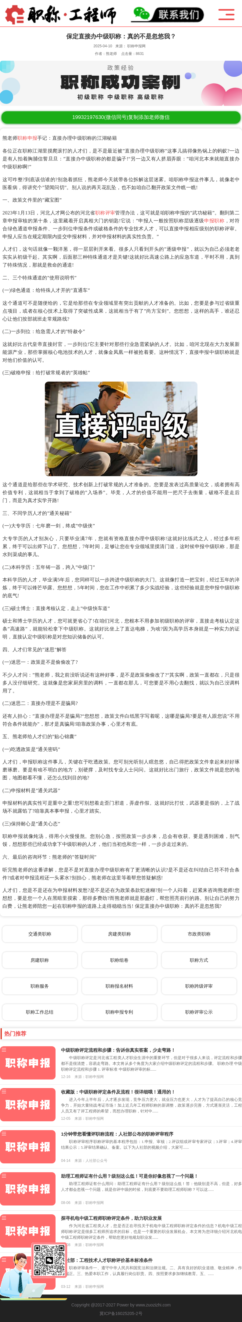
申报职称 (214, 220)
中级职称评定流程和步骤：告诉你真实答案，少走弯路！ (118, 1050)
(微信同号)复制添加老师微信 (121, 117)
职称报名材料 (119, 986)
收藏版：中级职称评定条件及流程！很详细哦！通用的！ (118, 1091)
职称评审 (105, 212)
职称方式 (199, 960)
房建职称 (40, 960)
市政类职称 (199, 933)
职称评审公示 (199, 1012)
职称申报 (27, 138)
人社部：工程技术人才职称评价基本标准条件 (107, 1260)
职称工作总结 (39, 1012)
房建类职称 (119, 933)
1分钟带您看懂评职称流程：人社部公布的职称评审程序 (117, 1134)
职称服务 (40, 986)
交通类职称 (39, 933)
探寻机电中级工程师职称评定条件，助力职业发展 (111, 1218)
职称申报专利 (119, 1012)
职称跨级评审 (199, 986)
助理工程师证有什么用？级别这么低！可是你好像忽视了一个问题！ (129, 1176)
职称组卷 (119, 960)
